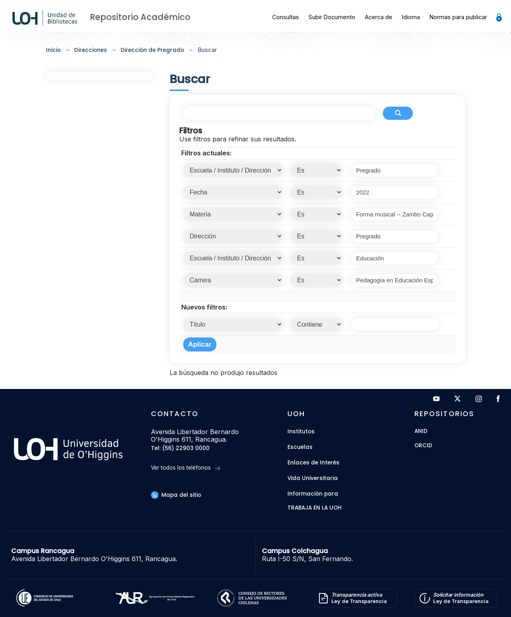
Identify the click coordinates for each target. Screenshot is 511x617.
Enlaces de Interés (313, 462)
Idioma (411, 17)
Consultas (285, 17)
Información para (312, 494)
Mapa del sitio (176, 495)
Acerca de (378, 17)
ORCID (423, 445)
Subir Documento (332, 17)
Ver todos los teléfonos (185, 467)
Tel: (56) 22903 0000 (180, 448)
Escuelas (300, 447)
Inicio (53, 50)
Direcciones (90, 50)
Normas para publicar (458, 17)
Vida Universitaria (312, 478)
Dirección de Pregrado (152, 50)
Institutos (301, 431)
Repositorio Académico (140, 17)
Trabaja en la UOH (314, 508)
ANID (421, 431)
